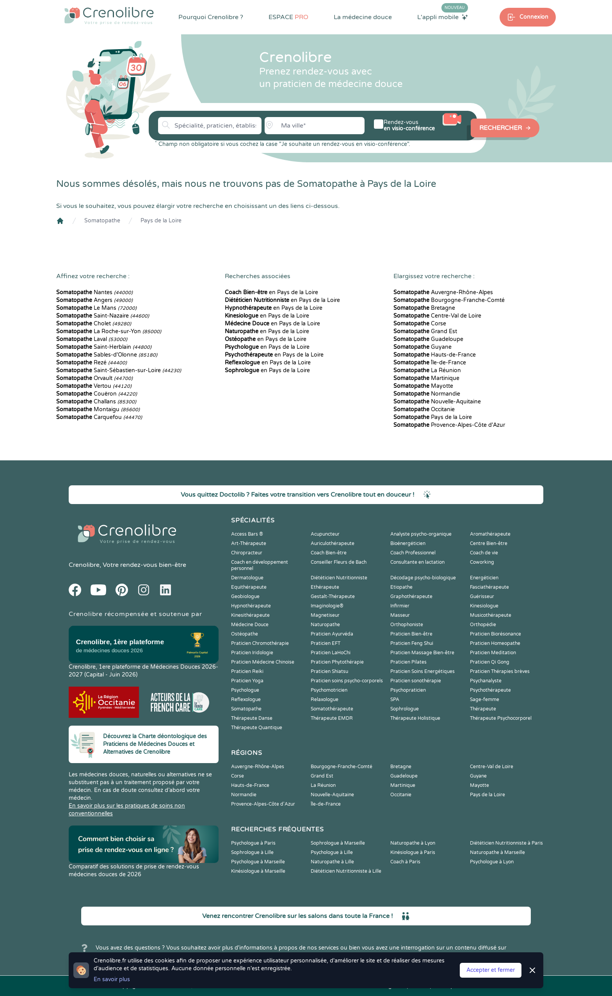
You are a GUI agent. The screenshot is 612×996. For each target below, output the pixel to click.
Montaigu (98, 409)
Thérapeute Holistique (415, 718)
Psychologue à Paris (253, 843)
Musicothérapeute (490, 615)
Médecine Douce (250, 624)
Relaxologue (324, 699)
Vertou (94, 386)
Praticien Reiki (247, 671)
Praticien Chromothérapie (260, 643)
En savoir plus (112, 979)
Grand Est (425, 331)
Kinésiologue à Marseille (258, 871)
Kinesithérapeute (250, 615)
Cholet (93, 323)
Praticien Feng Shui (411, 643)
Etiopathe (401, 587)
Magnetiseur (325, 615)
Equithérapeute (249, 587)
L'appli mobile (442, 16)
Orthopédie (483, 624)
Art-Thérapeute (248, 543)
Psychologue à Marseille (258, 862)
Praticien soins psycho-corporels (347, 681)
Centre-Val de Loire (437, 315)
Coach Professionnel (413, 553)
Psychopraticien (408, 690)
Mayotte (423, 386)
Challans (96, 401)
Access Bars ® (247, 534)
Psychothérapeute (490, 690)
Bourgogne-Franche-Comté (449, 300)
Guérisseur (482, 596)
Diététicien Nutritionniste (339, 578)
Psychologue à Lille (332, 852)
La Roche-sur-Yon (108, 331)
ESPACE (288, 17)
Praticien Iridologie (252, 652)
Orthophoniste (406, 624)
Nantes (94, 292)
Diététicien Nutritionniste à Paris (506, 843)
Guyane (422, 347)
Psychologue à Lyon (492, 862)
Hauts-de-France (434, 355)
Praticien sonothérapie (415, 681)
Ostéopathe (244, 634)
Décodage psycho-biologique (423, 578)
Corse (419, 323)
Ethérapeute (325, 587)
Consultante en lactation (417, 562)
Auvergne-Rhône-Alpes (443, 292)
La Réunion (427, 370)
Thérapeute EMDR (332, 718)
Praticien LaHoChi (330, 652)
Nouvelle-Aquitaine (437, 401)
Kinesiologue (484, 606)
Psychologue (245, 690)
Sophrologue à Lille (252, 852)
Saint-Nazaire (102, 315)
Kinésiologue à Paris (412, 852)
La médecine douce (363, 17)
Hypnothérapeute (251, 606)
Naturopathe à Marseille (497, 852)
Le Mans (96, 308)
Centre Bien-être (488, 543)
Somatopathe (102, 220)
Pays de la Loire (161, 220)
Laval (91, 339)
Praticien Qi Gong (489, 662)
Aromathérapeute (490, 534)
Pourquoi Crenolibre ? (210, 17)
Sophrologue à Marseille (338, 843)
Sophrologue (404, 709)
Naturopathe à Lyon (412, 843)
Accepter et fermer (490, 970)
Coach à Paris (405, 862)
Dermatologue (247, 578)
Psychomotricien (329, 690)
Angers (94, 300)
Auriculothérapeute (332, 543)
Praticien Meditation (493, 652)
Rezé (91, 362)
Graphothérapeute (411, 596)
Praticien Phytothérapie (337, 662)
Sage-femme (484, 699)
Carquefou (99, 417)
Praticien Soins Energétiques (422, 671)
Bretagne (424, 308)
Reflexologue (246, 699)
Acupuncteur (325, 534)
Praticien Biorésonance (495, 634)
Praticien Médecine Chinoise (262, 662)
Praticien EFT (325, 643)
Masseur (400, 615)
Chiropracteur (246, 553)
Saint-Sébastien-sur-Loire (118, 370)
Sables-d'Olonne (106, 355)
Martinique (426, 378)
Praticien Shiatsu (329, 671)
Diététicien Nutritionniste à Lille (346, 871)
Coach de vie (484, 553)
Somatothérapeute (332, 709)
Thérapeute (483, 709)
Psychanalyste (486, 681)
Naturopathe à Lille (332, 862)
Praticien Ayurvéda (332, 634)
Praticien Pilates (408, 662)
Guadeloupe (428, 339)
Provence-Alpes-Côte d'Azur (449, 425)
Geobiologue (245, 596)
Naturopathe (325, 624)
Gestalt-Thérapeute (333, 596)
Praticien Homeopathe (495, 643)
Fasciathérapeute (489, 587)
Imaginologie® (327, 606)
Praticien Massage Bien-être (422, 652)
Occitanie (424, 409)
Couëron (96, 394)
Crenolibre (84, 565)
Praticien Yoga (247, 681)
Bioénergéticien (407, 543)
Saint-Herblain (103, 347)
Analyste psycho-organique (421, 534)
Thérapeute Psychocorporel (501, 718)
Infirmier (399, 606)
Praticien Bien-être (411, 634)
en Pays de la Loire (271, 292)
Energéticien (484, 578)
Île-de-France (429, 362)
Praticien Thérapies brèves (500, 671)
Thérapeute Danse (251, 718)
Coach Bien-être (329, 553)
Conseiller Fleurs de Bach (338, 562)
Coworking (482, 562)
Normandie (426, 394)
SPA (394, 699)
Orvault (94, 378)
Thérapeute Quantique (256, 727)
